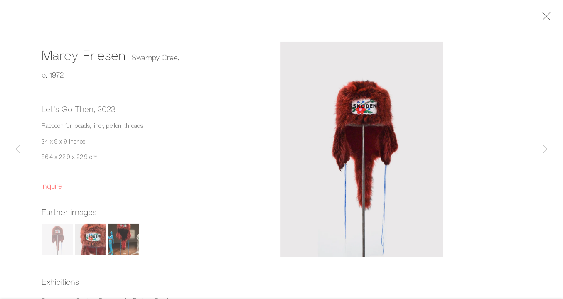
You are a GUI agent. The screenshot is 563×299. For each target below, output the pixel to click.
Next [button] (545, 149)
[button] (57, 241)
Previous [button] (18, 149)
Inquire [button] (52, 188)
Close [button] (546, 18)
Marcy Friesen (83, 57)
